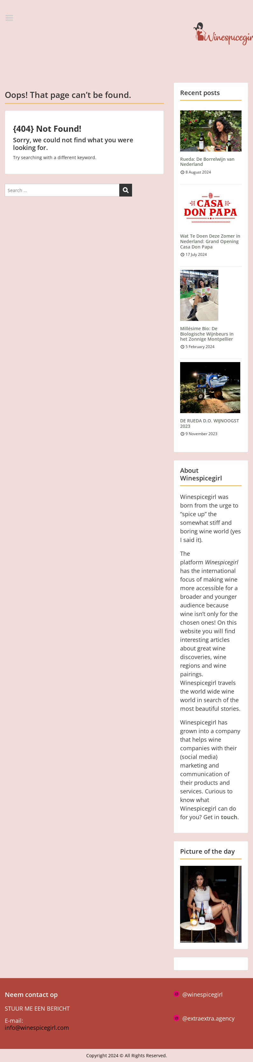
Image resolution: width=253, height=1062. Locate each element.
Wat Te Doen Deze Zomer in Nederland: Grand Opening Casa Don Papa (210, 241)
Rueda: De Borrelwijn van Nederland (207, 161)
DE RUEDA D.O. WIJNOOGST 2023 (209, 423)
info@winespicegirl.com (37, 1027)
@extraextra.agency (208, 1018)
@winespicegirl (202, 994)
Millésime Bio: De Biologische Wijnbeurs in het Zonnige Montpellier (207, 333)
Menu (11, 17)
